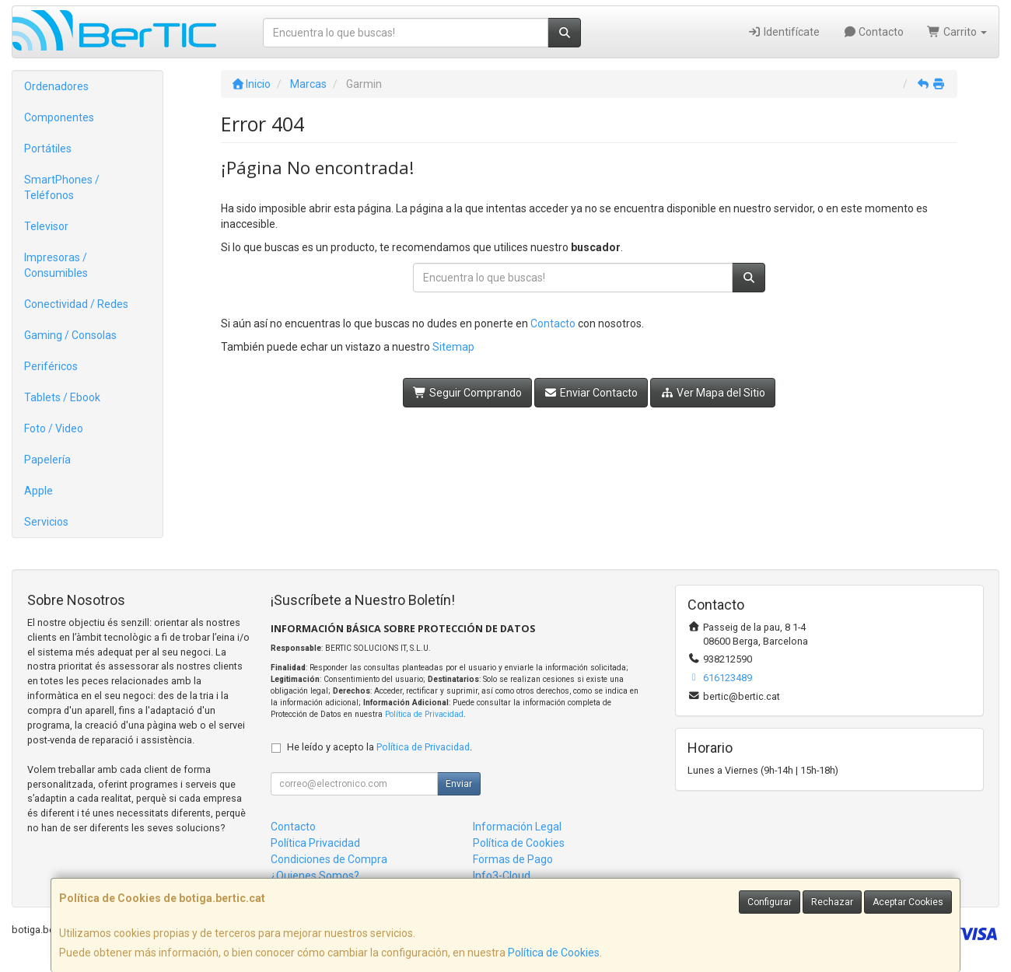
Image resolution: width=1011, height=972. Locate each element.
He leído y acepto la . (379, 747)
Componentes (59, 117)
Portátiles (48, 148)
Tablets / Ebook (62, 397)
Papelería (47, 459)
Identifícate (783, 32)
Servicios (46, 522)
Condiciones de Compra (329, 859)
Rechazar (832, 902)
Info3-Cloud (501, 875)
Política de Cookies (554, 952)
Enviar (459, 783)
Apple (38, 490)
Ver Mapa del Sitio (712, 392)
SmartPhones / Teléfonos (62, 187)
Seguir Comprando (467, 392)
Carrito (957, 32)
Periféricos (51, 366)
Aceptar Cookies (908, 902)
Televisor (46, 226)
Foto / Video (53, 428)
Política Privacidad (315, 843)
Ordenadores (56, 86)
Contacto (873, 32)
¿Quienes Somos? (315, 875)
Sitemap (453, 347)
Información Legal (517, 826)
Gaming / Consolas (70, 335)
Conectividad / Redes (76, 304)
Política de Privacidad (424, 714)
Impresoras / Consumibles (56, 265)
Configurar (769, 902)
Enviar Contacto (591, 392)
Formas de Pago (513, 859)
